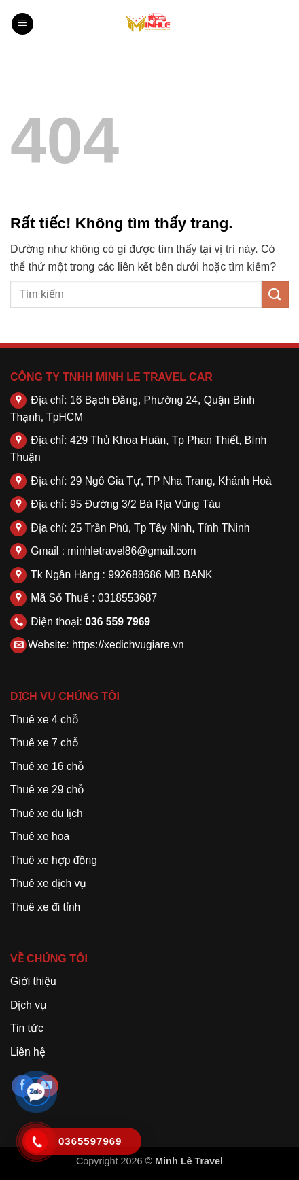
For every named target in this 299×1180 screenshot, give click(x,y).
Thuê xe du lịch (46, 813)
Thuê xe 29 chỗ (47, 789)
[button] (22, 24)
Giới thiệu (33, 981)
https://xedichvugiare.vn (128, 644)
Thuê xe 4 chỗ (44, 719)
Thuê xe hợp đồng (53, 860)
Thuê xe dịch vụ (48, 883)
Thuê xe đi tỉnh (45, 907)
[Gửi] (275, 294)
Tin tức (26, 1028)
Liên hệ (28, 1052)
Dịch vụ (28, 1005)
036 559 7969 (117, 621)
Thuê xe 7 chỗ (44, 742)
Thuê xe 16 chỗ (47, 766)
